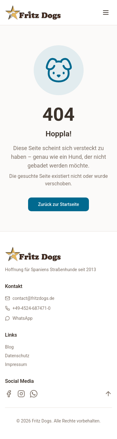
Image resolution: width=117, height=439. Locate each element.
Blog (9, 346)
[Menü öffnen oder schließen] (106, 12)
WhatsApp (22, 318)
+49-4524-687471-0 (31, 308)
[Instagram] (21, 394)
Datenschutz (17, 355)
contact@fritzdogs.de (33, 298)
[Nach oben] (108, 394)
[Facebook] (8, 394)
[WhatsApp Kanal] (33, 394)
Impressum (16, 364)
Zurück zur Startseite (58, 204)
